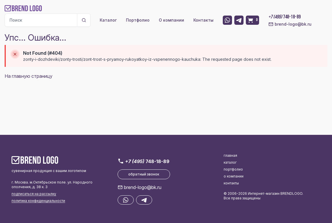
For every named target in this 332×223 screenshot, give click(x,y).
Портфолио (138, 20)
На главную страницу (28, 76)
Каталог (108, 20)
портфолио (233, 169)
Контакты (203, 20)
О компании (171, 20)
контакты (231, 183)
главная (230, 155)
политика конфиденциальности (38, 201)
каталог (230, 162)
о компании (234, 176)
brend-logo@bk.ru (290, 24)
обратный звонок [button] (143, 174)
